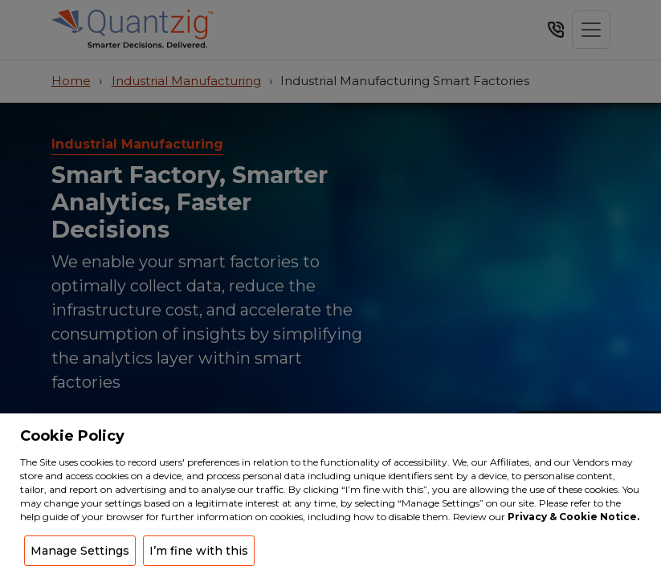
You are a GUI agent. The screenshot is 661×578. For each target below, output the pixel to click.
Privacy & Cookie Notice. (573, 517)
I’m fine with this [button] (198, 550)
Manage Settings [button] (80, 550)
